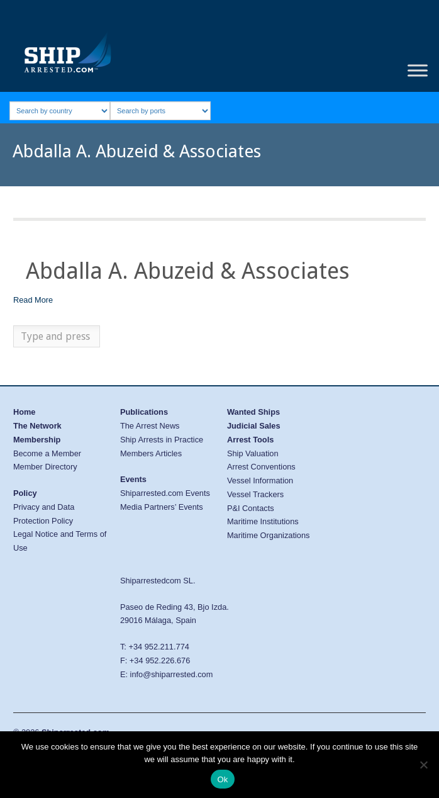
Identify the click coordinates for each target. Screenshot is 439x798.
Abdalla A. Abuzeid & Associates (188, 270)
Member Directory (45, 466)
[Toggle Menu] (418, 71)
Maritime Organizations (268, 535)
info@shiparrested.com (171, 674)
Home (24, 412)
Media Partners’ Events (161, 507)
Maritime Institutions (263, 521)
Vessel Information (260, 480)
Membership (36, 439)
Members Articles (151, 453)
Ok (222, 779)
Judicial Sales (254, 425)
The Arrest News (150, 425)
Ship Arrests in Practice (161, 439)
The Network (37, 425)
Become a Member (47, 453)
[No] (423, 764)
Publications (144, 412)
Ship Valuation (253, 453)
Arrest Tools (250, 439)
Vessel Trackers (255, 494)
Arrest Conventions (261, 466)
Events (133, 479)
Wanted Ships (253, 412)
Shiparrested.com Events (165, 493)
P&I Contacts (250, 508)
